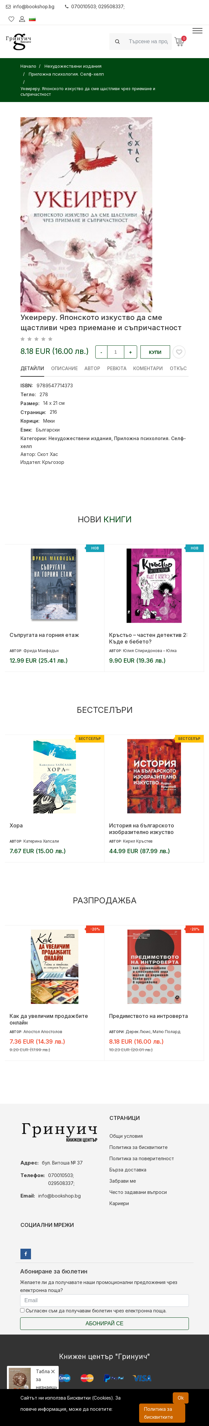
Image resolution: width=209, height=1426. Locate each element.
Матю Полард (166, 1031)
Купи (155, 352)
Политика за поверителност (141, 1158)
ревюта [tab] (117, 368)
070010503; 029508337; (96, 6)
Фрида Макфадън (41, 650)
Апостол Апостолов (42, 1031)
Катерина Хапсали (41, 841)
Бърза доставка (127, 1169)
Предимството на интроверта (148, 1016)
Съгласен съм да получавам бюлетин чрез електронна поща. (93, 1310)
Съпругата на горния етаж (44, 635)
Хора (16, 825)
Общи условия (126, 1136)
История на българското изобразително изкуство (141, 828)
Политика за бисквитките (138, 1147)
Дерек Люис (138, 1031)
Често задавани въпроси (138, 1192)
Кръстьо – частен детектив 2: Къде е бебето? (148, 638)
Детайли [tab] (32, 368)
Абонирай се (105, 1323)
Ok (181, 1398)
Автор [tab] (93, 368)
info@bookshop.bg (31, 6)
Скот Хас (47, 454)
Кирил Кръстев (138, 841)
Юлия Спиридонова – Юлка (150, 650)
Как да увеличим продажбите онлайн (49, 1019)
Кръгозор (53, 462)
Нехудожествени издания (79, 438)
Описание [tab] (64, 368)
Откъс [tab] (178, 368)
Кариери (119, 1203)
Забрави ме (122, 1181)
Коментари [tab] (149, 368)
